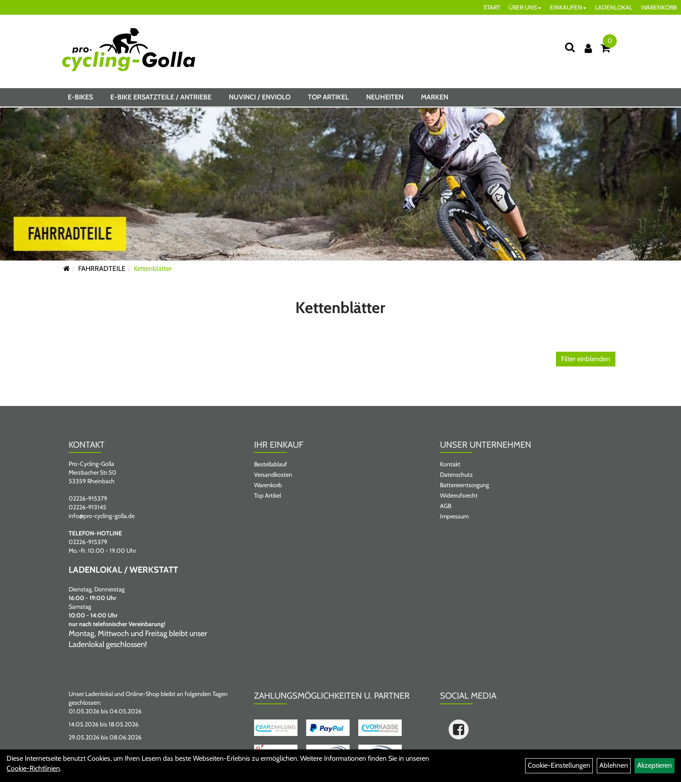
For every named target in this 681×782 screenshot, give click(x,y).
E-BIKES (80, 97)
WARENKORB (659, 7)
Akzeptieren (654, 765)
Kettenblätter (153, 268)
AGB (445, 506)
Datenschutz (456, 474)
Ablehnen (613, 765)
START (491, 7)
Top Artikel (328, 97)
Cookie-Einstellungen (559, 765)
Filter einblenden (585, 359)
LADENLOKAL (613, 7)
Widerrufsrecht (459, 495)
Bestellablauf (270, 464)
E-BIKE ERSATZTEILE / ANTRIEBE (161, 97)
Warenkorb (268, 485)
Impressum (454, 516)
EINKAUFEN (568, 7)
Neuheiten (384, 97)
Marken (434, 97)
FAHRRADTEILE (102, 268)
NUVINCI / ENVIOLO (260, 97)
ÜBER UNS (525, 7)
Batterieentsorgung (464, 485)
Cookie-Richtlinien (33, 768)
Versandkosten (273, 474)
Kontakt (450, 464)
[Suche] (569, 47)
